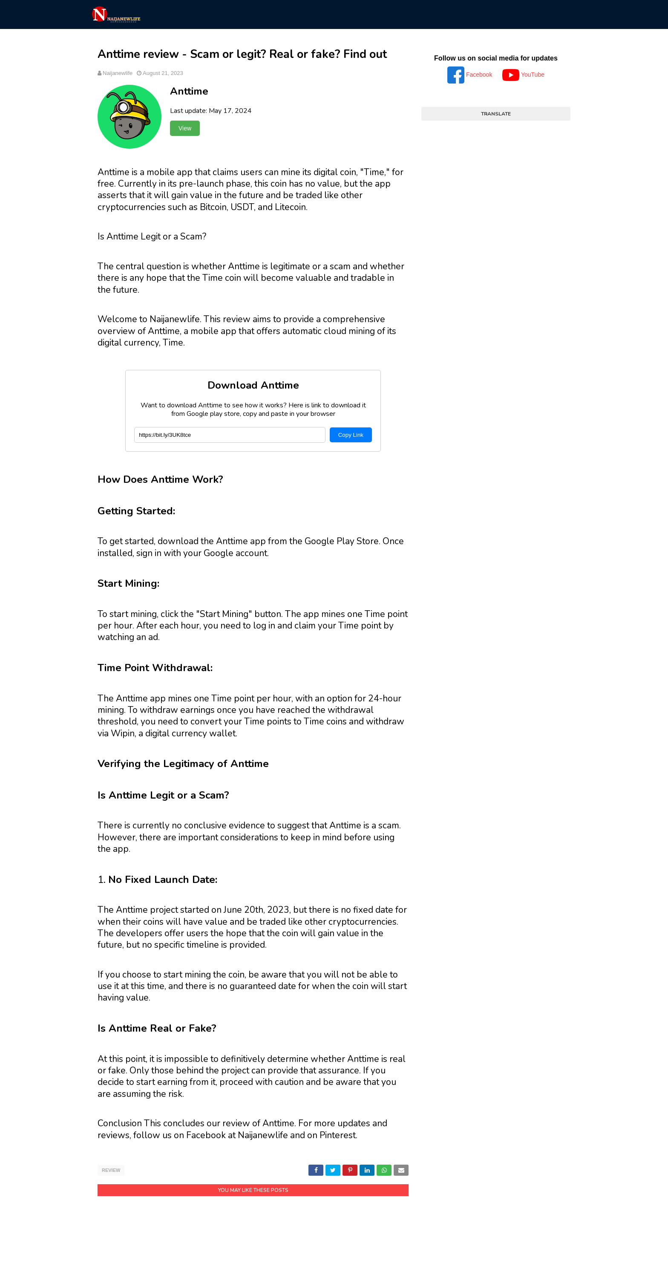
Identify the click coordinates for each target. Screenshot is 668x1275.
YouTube (523, 74)
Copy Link (350, 435)
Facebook (470, 74)
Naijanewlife (117, 73)
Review (111, 1170)
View (185, 128)
